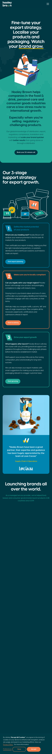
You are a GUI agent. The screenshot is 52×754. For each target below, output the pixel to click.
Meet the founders (8, 677)
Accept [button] (33, 749)
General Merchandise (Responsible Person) (7, 722)
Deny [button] (19, 749)
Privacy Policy (8, 744)
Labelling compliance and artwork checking (42, 689)
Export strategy (42, 673)
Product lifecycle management (42, 683)
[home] (7, 3)
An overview (7, 673)
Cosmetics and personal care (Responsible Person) (7, 713)
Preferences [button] (7, 749)
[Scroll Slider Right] (48, 543)
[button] (47, 4)
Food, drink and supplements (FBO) (8, 705)
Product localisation (40, 678)
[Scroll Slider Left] (44, 543)
